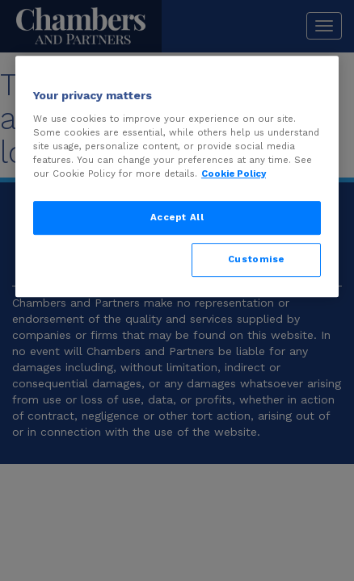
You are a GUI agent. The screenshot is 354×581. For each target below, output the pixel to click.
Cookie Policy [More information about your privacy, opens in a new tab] (233, 173)
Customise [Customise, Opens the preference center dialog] (256, 259)
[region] (177, 176)
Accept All (177, 217)
